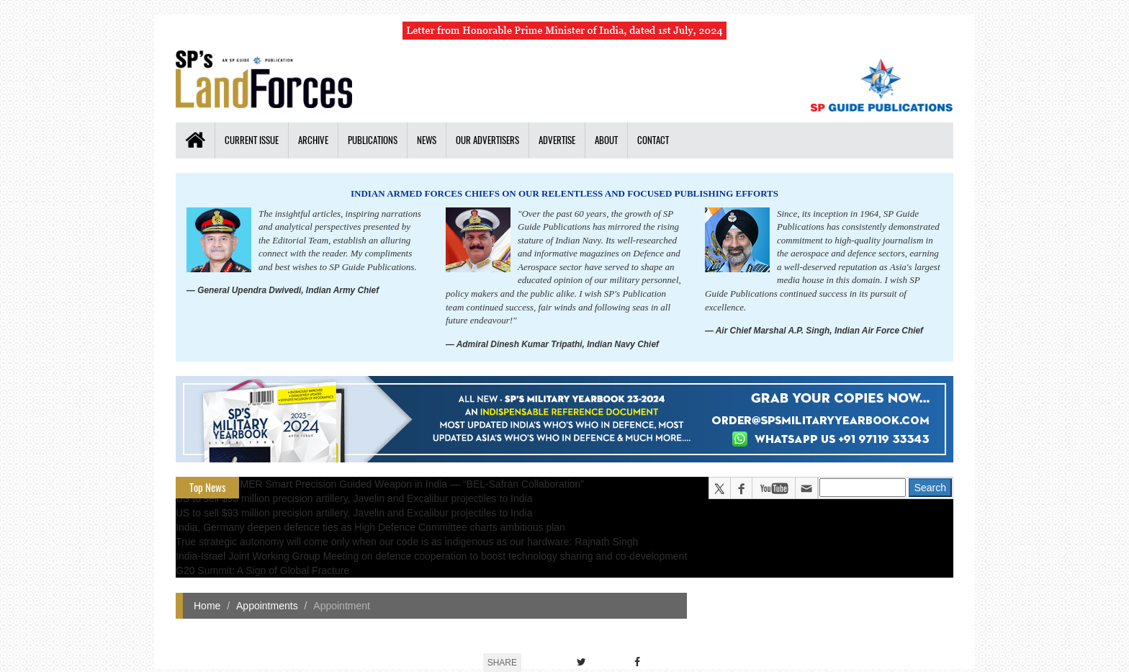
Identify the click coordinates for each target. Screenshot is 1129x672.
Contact (653, 140)
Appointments (267, 605)
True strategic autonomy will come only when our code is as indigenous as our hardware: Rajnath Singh (407, 541)
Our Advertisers (487, 140)
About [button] (606, 140)
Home (207, 605)
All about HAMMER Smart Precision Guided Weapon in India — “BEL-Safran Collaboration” (380, 484)
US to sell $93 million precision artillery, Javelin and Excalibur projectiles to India (354, 498)
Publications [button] (372, 140)
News (426, 140)
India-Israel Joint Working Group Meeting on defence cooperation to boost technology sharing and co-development (431, 556)
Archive (313, 140)
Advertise (557, 140)
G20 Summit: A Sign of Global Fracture (262, 570)
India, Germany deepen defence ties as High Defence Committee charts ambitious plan (370, 527)
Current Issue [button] (252, 140)
